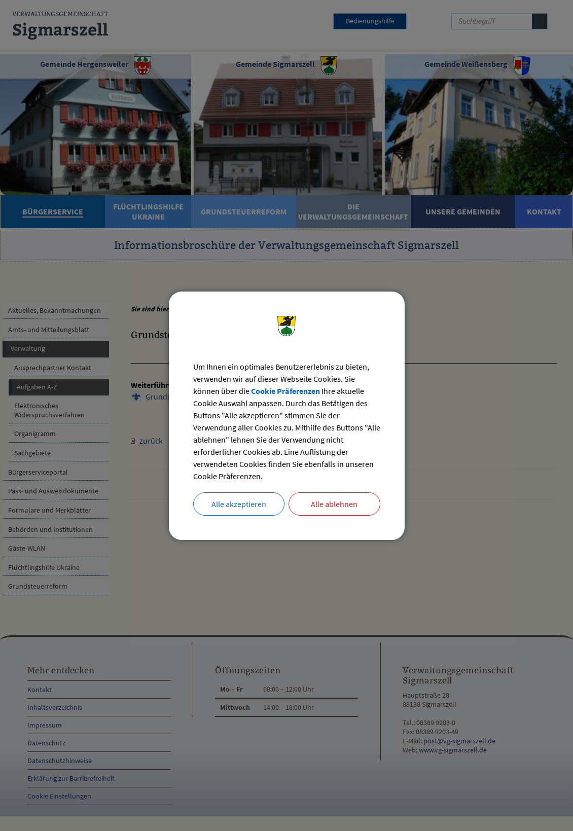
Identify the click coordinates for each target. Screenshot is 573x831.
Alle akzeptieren (238, 504)
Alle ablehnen (334, 504)
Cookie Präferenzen (285, 391)
